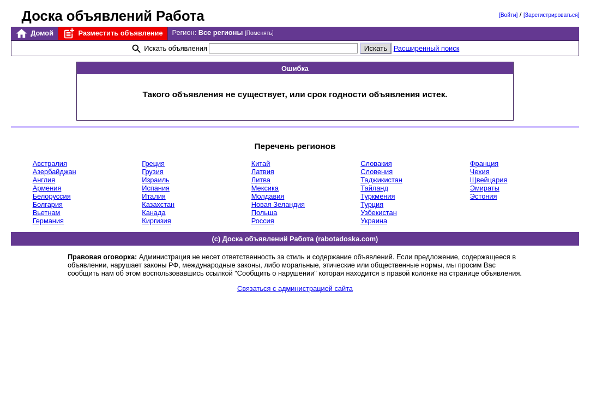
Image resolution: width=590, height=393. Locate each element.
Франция (484, 163)
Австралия (50, 163)
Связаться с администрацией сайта (295, 288)
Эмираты (484, 188)
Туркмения (377, 196)
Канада (153, 213)
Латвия (262, 172)
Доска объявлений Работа (113, 15)
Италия (154, 196)
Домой (34, 33)
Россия (262, 221)
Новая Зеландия (278, 204)
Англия (44, 180)
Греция (153, 163)
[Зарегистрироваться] (551, 15)
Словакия (376, 163)
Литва (260, 180)
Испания (156, 188)
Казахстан (158, 204)
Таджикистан (381, 180)
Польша (264, 213)
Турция (371, 204)
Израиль (156, 180)
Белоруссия (52, 196)
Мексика (265, 188)
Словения (376, 172)
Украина (373, 221)
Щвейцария (489, 180)
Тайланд (374, 188)
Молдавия (268, 196)
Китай (260, 163)
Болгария (48, 204)
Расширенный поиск (427, 48)
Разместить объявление (112, 33)
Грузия (153, 172)
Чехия (480, 172)
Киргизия (156, 221)
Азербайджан (54, 172)
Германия (48, 221)
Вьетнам (47, 213)
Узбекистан (378, 213)
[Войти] (508, 15)
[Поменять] (259, 33)
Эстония (483, 196)
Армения (47, 188)
